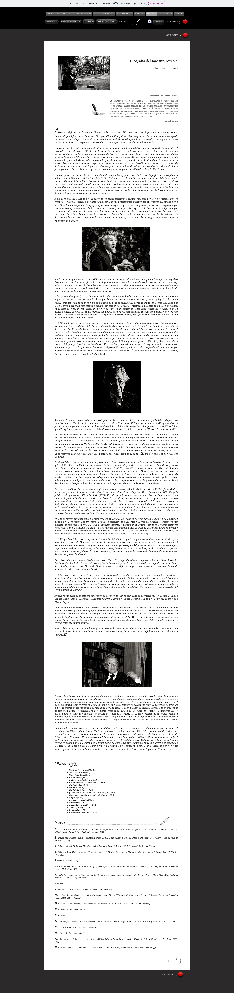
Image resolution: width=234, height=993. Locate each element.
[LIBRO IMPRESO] (51, 21)
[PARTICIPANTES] (88, 21)
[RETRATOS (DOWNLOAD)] (106, 21)
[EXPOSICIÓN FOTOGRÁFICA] (71, 21)
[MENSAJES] (158, 22)
